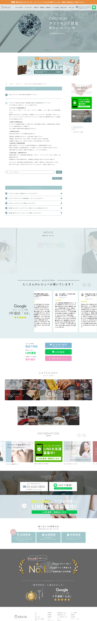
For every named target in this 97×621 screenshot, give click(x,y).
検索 (59, 172)
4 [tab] (50, 50)
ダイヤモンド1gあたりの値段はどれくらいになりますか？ (23, 193)
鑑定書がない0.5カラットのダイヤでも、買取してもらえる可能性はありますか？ (29, 208)
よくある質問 (55, 7)
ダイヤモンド (18, 83)
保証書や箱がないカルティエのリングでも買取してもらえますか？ (25, 213)
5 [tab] (52, 50)
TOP (6, 83)
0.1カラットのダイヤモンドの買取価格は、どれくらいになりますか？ (26, 198)
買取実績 (48, 7)
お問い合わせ (63, 7)
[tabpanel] (48, 26)
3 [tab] (48, 50)
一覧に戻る (56, 178)
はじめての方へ (28, 7)
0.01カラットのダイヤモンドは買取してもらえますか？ (22, 203)
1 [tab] (44, 50)
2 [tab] (46, 50)
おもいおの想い (19, 7)
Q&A (11, 83)
